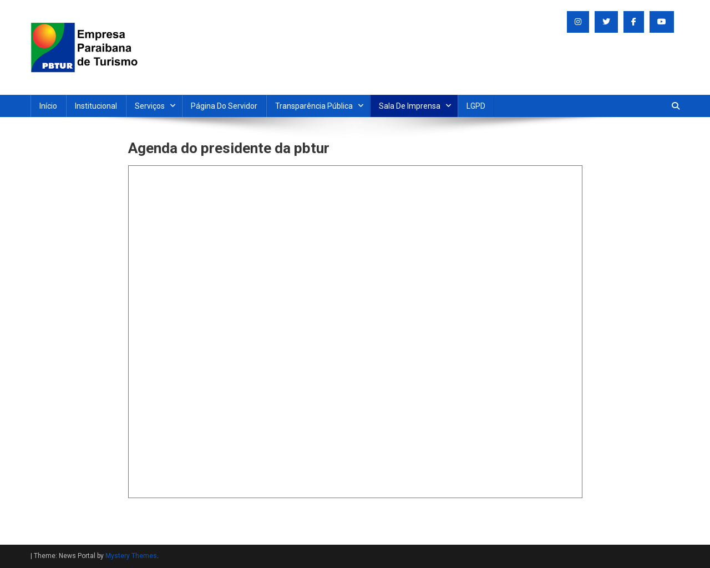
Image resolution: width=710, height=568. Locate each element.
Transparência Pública (314, 106)
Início (48, 106)
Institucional (96, 106)
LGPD (475, 106)
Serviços (150, 106)
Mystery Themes (131, 556)
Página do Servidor (224, 106)
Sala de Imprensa (409, 106)
